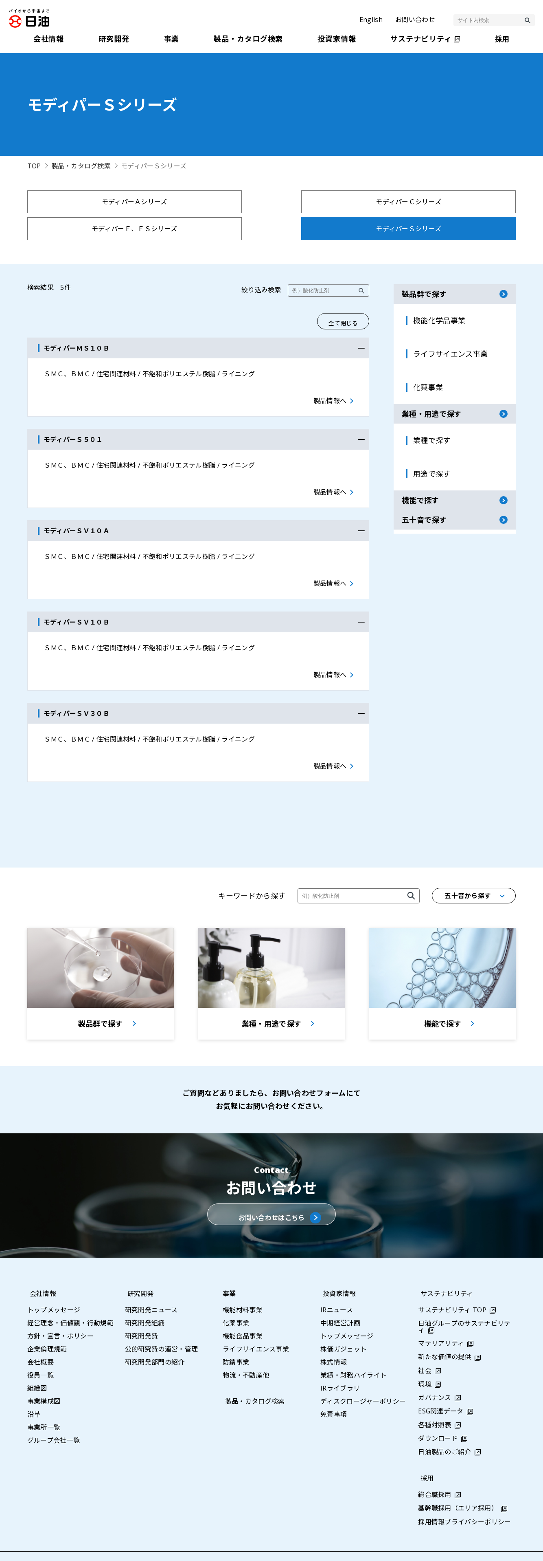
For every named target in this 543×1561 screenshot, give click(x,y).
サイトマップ (295, 1545)
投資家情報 (337, 1271)
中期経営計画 (340, 1301)
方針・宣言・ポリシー (60, 1314)
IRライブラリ (340, 1366)
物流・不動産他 (246, 1353)
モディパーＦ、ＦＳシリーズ (333, 201)
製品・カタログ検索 (81, 166)
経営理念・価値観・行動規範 (70, 1301)
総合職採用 (434, 1472)
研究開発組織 (145, 1301)
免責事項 (333, 1392)
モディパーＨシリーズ (210, 228)
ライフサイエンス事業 (256, 1327)
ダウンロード (438, 1416)
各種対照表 (434, 1402)
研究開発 (138, 1271)
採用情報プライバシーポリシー (464, 1500)
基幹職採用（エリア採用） (458, 1486)
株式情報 (333, 1340)
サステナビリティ (444, 1271)
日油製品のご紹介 (444, 1430)
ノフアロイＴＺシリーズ (456, 228)
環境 (424, 1362)
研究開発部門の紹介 (155, 1340)
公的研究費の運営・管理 (161, 1327)
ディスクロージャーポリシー (363, 1379)
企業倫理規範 (47, 1327)
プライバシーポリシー (360, 1545)
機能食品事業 (243, 1314)
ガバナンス (434, 1375)
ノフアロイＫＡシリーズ (333, 228)
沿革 (34, 1392)
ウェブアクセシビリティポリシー (493, 1545)
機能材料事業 (243, 1288)
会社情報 (40, 1271)
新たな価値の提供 (444, 1335)
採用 (424, 1456)
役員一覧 (40, 1353)
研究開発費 (141, 1314)
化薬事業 (236, 1301)
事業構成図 (44, 1379)
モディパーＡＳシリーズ (87, 228)
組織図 (37, 1366)
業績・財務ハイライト (353, 1353)
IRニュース (336, 1288)
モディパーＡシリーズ (87, 201)
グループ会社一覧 (53, 1418)
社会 (424, 1349)
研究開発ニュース (151, 1288)
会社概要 (40, 1340)
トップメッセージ (54, 1288)
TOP (34, 166)
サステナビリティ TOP (452, 1288)
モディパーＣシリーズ (210, 201)
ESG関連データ (441, 1389)
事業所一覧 (44, 1405)
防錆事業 (236, 1340)
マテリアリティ (441, 1321)
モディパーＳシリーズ (456, 201)
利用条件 (418, 1545)
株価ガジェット (343, 1327)
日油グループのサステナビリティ (464, 1305)
